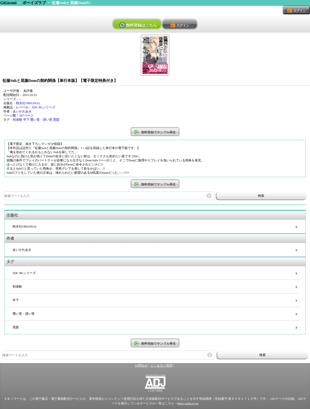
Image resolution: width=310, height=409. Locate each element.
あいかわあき (22, 111)
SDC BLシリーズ (43, 107)
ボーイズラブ (34, 3)
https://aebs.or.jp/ (188, 403)
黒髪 (56, 119)
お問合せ (141, 365)
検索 (261, 195)
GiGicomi (8, 3)
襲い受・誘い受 (41, 119)
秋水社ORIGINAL (28, 103)
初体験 (17, 119)
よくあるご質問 (161, 365)
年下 (26, 119)
